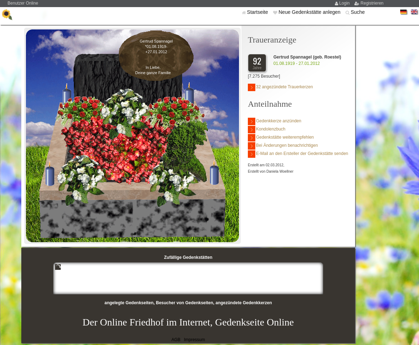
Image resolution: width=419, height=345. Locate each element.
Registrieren (371, 3)
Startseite (258, 12)
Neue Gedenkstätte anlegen (310, 12)
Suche (358, 12)
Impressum (194, 339)
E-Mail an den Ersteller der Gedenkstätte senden (298, 154)
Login (345, 3)
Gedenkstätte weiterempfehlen (281, 137)
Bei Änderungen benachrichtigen (283, 146)
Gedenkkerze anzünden (274, 121)
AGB (176, 339)
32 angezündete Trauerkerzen (280, 87)
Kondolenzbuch (266, 129)
